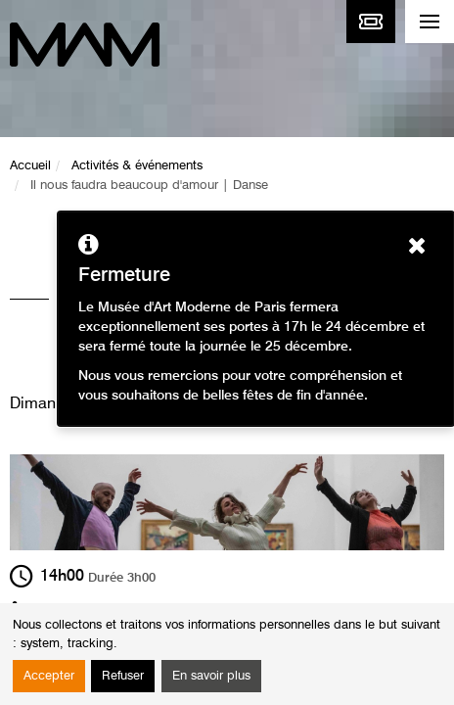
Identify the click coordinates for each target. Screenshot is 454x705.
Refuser (123, 676)
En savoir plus (211, 676)
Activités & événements (137, 166)
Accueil (30, 166)
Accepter (48, 676)
